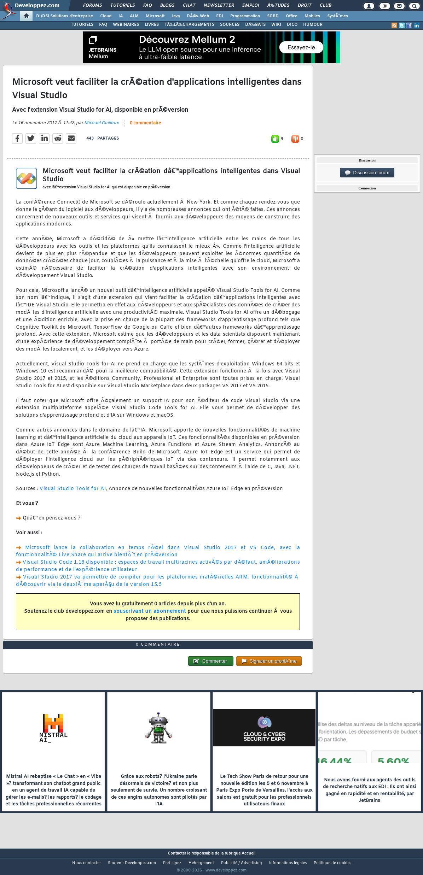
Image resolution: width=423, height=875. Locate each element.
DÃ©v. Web (198, 16)
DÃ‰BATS (255, 24)
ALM (134, 16)
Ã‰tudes (278, 5)
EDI (219, 16)
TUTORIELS (82, 24)
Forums (92, 5)
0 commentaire (145, 127)
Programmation (245, 16)
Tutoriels (122, 5)
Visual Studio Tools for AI (73, 493)
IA (120, 16)
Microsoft (155, 16)
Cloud (105, 16)
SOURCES (229, 24)
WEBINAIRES (126, 24)
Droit (304, 5)
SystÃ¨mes (337, 16)
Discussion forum (367, 173)
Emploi (251, 5)
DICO (292, 24)
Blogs (167, 5)
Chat (189, 5)
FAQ (147, 5)
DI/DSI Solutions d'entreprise (64, 16)
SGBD (273, 16)
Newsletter (218, 5)
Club (325, 5)
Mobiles (312, 16)
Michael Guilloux (101, 127)
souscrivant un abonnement (150, 615)
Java (176, 16)
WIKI (276, 24)
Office (291, 16)
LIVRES (152, 24)
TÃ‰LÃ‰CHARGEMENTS (189, 24)
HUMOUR (313, 24)
